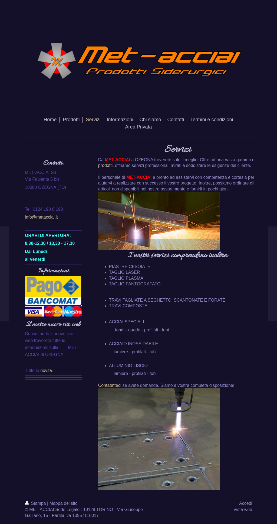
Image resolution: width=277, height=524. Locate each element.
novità (46, 370)
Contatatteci (109, 385)
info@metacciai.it (41, 217)
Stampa (36, 503)
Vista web (242, 509)
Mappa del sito (64, 503)
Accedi (245, 503)
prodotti (105, 165)
